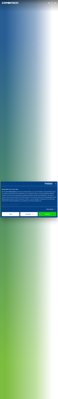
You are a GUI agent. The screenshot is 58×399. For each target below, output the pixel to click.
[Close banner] (55, 183)
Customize (29, 214)
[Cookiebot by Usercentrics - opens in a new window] (45, 184)
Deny (10, 214)
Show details (49, 209)
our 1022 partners (11, 191)
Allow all (47, 214)
